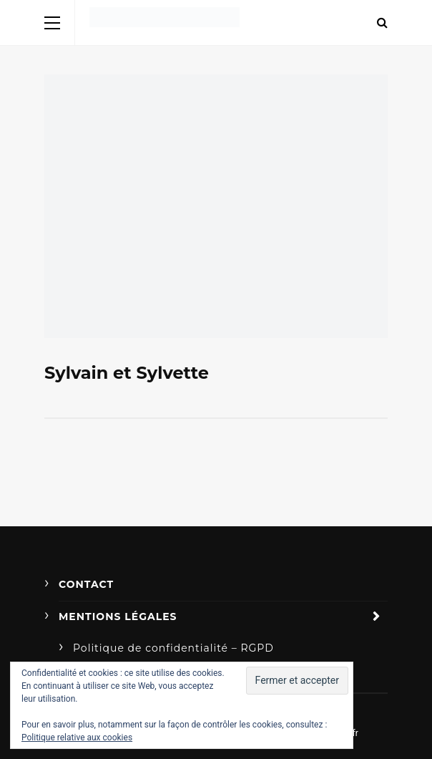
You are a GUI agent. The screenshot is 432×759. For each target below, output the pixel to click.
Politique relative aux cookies (76, 738)
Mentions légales (118, 616)
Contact (86, 584)
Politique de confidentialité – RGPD (173, 648)
